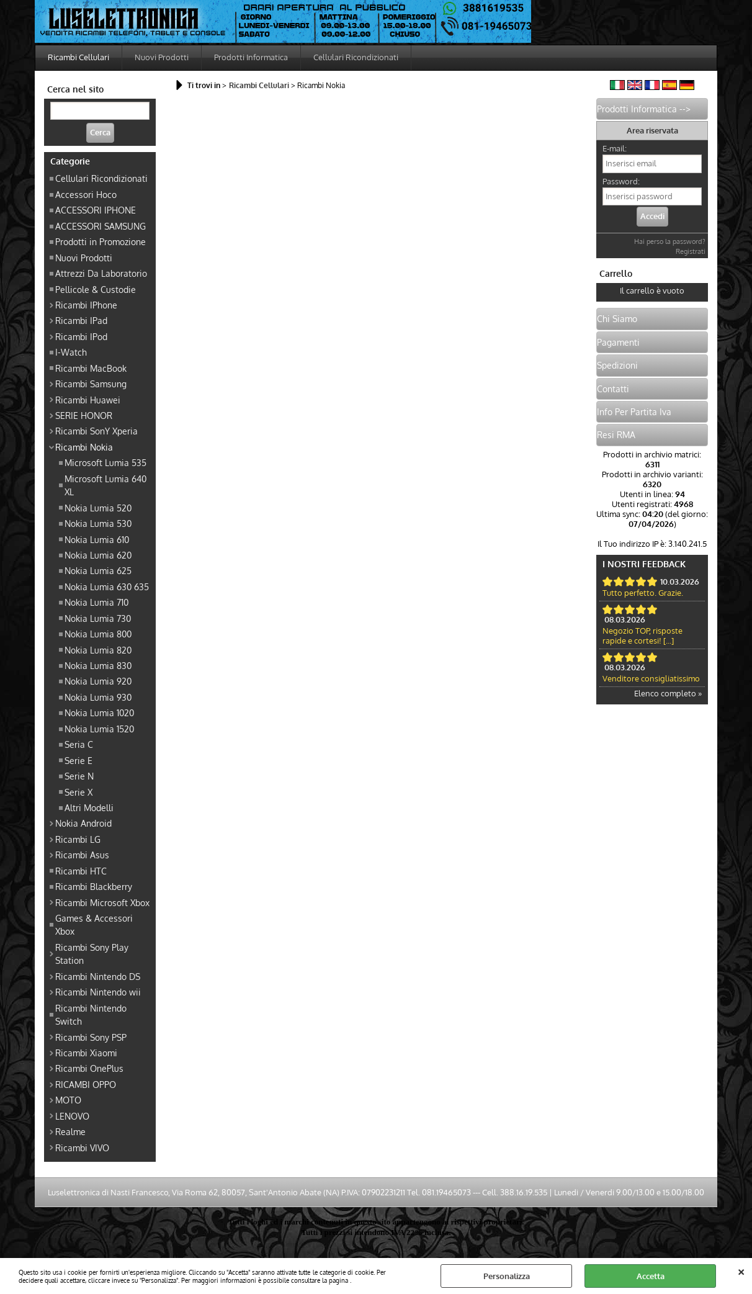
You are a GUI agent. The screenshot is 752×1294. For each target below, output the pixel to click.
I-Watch (71, 351)
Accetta (651, 1276)
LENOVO (72, 1115)
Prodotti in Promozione (100, 241)
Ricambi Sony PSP (91, 1037)
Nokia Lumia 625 (98, 570)
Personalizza (506, 1276)
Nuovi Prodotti (162, 57)
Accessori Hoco (86, 194)
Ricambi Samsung (91, 383)
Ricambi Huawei (87, 399)
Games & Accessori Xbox (94, 924)
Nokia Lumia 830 (98, 665)
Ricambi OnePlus (89, 1068)
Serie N (79, 775)
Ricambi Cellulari (78, 57)
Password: (621, 181)
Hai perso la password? (669, 241)
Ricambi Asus (82, 854)
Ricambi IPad (81, 320)
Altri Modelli (89, 807)
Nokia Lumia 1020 (99, 712)
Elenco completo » (668, 693)
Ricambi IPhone (86, 304)
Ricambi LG (78, 839)
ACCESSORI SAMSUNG (100, 225)
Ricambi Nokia (84, 446)
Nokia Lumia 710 (96, 602)
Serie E (78, 760)
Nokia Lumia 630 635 (107, 586)
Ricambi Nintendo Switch (91, 1014)
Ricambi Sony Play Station (91, 953)
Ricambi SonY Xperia (96, 430)
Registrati (690, 251)
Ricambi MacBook (91, 368)
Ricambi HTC (81, 870)
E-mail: (614, 148)
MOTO (68, 1099)
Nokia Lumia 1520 (99, 728)
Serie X (78, 792)
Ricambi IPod (81, 336)
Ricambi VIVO (82, 1147)
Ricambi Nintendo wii (98, 991)
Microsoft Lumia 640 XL (105, 485)
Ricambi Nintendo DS (97, 976)
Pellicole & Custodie (95, 289)
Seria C (79, 744)
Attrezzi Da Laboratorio (101, 273)
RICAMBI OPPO (85, 1084)
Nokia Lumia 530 (98, 523)
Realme (70, 1131)
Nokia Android (83, 823)
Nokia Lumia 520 (98, 507)
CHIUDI (741, 1270)
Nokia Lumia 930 (98, 697)
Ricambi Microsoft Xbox (102, 902)
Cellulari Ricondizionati (355, 57)
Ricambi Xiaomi (86, 1052)
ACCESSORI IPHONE (95, 209)
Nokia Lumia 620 (98, 554)
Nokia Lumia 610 (97, 539)
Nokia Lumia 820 (98, 649)
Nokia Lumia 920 (98, 680)
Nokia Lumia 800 (98, 633)
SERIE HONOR (83, 415)
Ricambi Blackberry (93, 886)
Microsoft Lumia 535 (105, 462)
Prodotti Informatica (251, 57)
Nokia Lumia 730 (98, 618)
